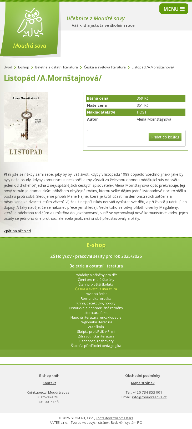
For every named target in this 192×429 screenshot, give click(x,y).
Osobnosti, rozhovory (96, 341)
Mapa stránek (143, 382)
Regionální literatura (96, 322)
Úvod (8, 67)
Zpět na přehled (17, 230)
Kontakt (49, 382)
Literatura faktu (96, 312)
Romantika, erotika (96, 298)
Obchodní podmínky (142, 375)
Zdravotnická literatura (96, 336)
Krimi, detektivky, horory (96, 303)
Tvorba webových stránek (90, 422)
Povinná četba (96, 293)
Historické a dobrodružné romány (96, 307)
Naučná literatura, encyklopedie (96, 317)
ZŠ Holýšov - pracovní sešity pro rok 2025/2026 (96, 256)
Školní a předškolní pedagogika (96, 345)
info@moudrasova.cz (149, 397)
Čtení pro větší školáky (96, 284)
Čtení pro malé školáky (96, 279)
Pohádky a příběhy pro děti (96, 274)
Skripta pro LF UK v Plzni (96, 331)
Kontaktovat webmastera (114, 418)
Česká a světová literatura (105, 67)
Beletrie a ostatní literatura (56, 67)
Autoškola (96, 326)
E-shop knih (49, 375)
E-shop (23, 67)
